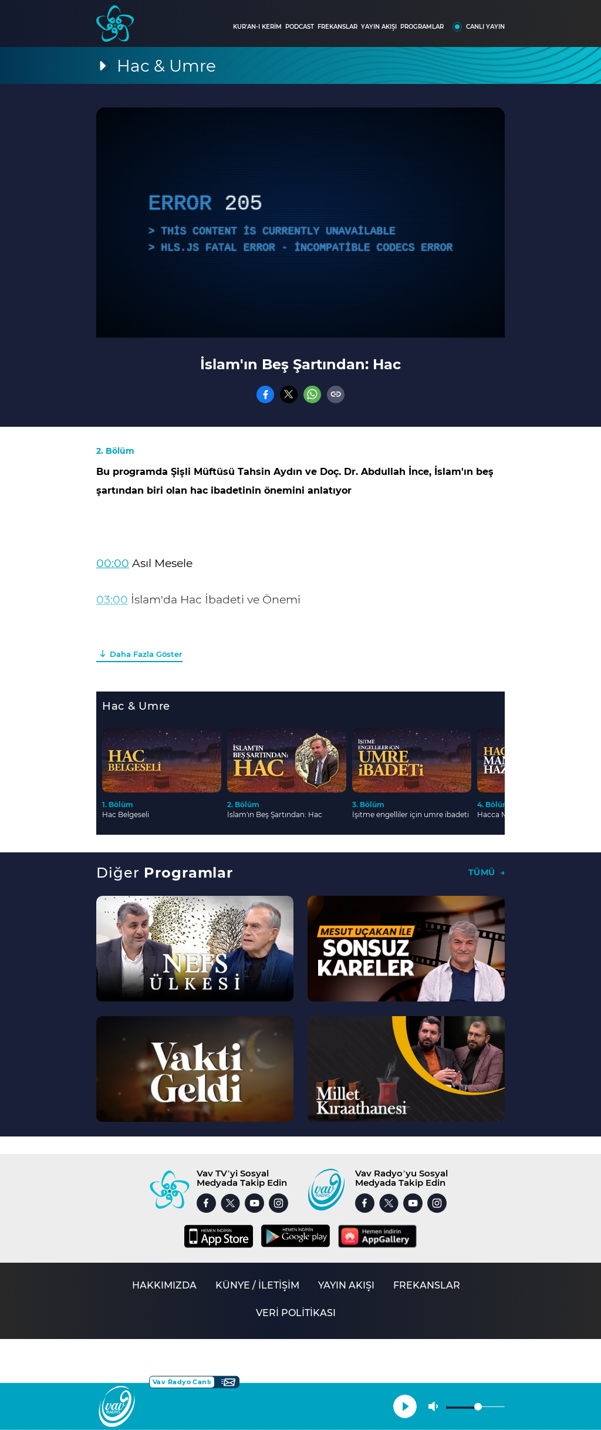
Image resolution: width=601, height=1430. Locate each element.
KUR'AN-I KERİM (257, 27)
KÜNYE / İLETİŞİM (257, 1285)
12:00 (110, 636)
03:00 (112, 599)
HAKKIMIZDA (164, 1285)
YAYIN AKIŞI (379, 27)
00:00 (112, 563)
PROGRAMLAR (422, 27)
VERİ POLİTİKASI (296, 1312)
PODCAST (299, 27)
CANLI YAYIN (485, 27)
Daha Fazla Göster (146, 654)
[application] (300, 222)
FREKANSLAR (337, 27)
